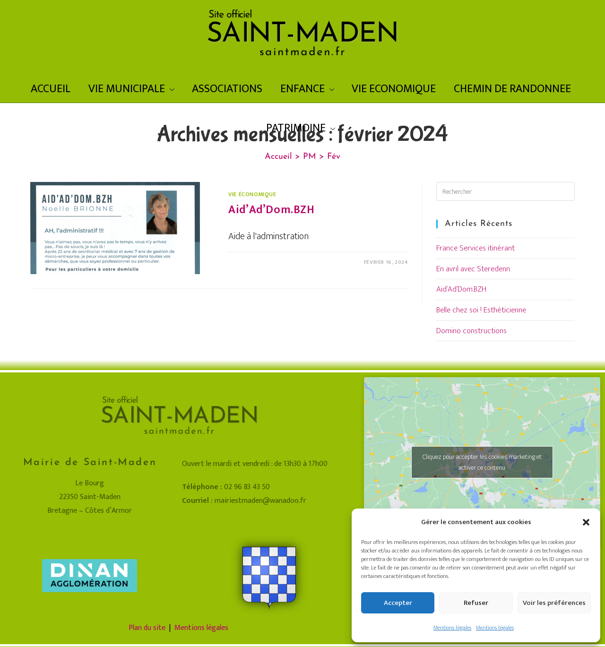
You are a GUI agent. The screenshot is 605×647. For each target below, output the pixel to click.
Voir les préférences (554, 603)
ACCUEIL (50, 88)
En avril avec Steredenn (473, 269)
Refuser (476, 603)
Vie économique (252, 194)
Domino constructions (471, 330)
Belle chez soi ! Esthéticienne (481, 310)
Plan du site (147, 627)
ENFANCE (307, 88)
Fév (333, 156)
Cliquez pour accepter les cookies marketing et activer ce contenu (482, 462)
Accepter (398, 603)
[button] (586, 522)
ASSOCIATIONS (227, 88)
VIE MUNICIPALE (131, 88)
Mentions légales (452, 627)
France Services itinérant (475, 248)
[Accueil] (278, 156)
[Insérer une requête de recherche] (505, 191)
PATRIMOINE (300, 128)
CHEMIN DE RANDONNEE (512, 88)
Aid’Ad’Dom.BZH (271, 209)
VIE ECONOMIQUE (394, 88)
